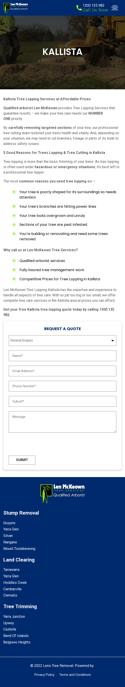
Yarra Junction (14, 616)
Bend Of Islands (16, 636)
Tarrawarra (11, 570)
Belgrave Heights (16, 642)
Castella (9, 629)
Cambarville (12, 589)
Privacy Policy (44, 675)
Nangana (10, 542)
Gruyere (9, 523)
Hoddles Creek (15, 582)
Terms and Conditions (75, 675)
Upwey (8, 623)
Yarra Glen (11, 529)
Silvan (8, 536)
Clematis (10, 595)
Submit (22, 460)
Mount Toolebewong (19, 549)
